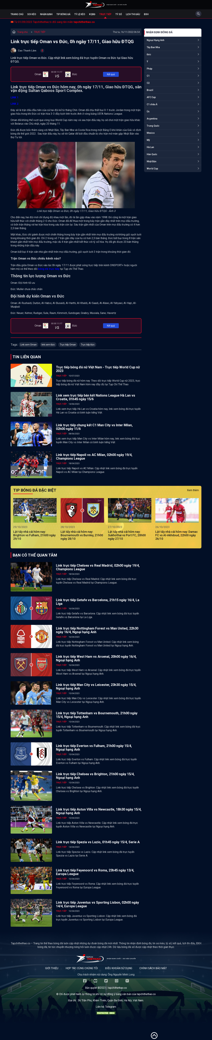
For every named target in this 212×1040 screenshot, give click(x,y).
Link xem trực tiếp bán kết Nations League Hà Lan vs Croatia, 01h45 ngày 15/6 (95, 397)
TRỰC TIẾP (39, 32)
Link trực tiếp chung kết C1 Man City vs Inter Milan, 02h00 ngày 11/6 (94, 427)
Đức (149, 54)
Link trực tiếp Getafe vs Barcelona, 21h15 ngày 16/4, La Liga (97, 602)
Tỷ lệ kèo (79, 14)
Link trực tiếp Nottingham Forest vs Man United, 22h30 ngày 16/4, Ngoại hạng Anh (97, 630)
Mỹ (148, 140)
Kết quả (111, 74)
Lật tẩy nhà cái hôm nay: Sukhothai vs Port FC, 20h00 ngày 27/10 (127, 535)
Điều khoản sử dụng (118, 968)
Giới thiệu (51, 968)
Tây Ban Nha (153, 47)
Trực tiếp (105, 14)
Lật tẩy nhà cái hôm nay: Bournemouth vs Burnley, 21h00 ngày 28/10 (82, 535)
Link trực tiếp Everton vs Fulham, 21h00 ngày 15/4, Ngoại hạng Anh (94, 747)
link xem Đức (48, 344)
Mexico (151, 133)
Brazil (150, 90)
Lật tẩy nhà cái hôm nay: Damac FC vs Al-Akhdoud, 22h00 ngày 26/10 (176, 535)
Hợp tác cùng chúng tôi (82, 968)
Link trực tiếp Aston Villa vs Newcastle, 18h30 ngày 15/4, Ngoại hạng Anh (98, 811)
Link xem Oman (28, 344)
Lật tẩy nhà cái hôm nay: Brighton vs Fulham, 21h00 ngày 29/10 (34, 535)
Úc (148, 111)
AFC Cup (151, 97)
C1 (148, 75)
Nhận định (46, 14)
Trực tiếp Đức (88, 344)
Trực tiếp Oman (68, 344)
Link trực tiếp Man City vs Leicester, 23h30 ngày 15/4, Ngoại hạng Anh (96, 686)
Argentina (152, 118)
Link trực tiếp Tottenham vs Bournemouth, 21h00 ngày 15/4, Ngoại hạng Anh (96, 715)
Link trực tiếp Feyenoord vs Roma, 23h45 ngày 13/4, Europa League (95, 872)
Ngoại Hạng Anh (155, 40)
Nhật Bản (151, 161)
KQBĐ (92, 14)
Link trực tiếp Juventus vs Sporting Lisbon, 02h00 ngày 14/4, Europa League (97, 904)
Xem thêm (193, 490)
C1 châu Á (152, 104)
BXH (146, 14)
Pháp (149, 68)
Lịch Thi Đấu (133, 14)
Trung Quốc (153, 125)
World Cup (152, 168)
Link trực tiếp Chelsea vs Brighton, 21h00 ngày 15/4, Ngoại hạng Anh (95, 776)
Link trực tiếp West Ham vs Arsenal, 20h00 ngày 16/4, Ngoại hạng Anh (96, 658)
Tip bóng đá (63, 14)
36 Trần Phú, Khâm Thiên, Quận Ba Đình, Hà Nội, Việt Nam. (111, 1000)
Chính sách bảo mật (153, 968)
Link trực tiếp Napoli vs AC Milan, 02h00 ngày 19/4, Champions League (94, 456)
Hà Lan (150, 147)
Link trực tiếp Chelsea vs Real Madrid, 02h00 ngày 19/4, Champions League (98, 567)
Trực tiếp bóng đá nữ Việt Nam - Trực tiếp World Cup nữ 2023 (98, 369)
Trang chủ (17, 14)
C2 (148, 83)
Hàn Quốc (152, 154)
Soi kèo (31, 14)
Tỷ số (118, 14)
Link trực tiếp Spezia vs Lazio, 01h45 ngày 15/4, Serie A (98, 842)
